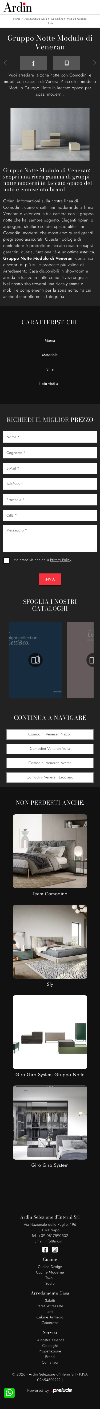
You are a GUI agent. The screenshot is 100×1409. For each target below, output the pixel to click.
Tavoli (49, 1278)
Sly (50, 984)
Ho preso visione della (42, 559)
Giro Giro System (50, 1165)
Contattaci (50, 1362)
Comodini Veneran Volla (50, 748)
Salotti (50, 1300)
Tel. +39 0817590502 (50, 1235)
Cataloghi (50, 1345)
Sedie (50, 1283)
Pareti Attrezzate (50, 1306)
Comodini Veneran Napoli (50, 734)
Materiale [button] (50, 355)
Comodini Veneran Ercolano (50, 777)
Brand (50, 1357)
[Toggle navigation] (92, 6)
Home (17, 19)
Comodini (57, 19)
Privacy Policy (60, 559)
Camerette (50, 1323)
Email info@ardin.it (49, 1241)
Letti (50, 1311)
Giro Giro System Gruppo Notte (50, 1075)
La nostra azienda (50, 1340)
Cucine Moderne (50, 1272)
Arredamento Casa (36, 19)
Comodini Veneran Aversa (50, 763)
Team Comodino (50, 894)
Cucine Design (50, 1267)
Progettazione (50, 1351)
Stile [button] (50, 369)
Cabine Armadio (50, 1317)
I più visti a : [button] (50, 383)
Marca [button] (50, 340)
